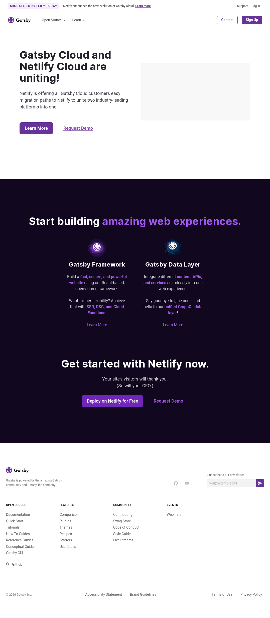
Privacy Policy (251, 594)
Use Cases (68, 547)
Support (242, 6)
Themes (66, 527)
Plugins (65, 521)
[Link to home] (19, 20)
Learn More (36, 128)
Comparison (69, 515)
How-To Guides (18, 534)
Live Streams (123, 540)
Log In (256, 6)
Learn (79, 20)
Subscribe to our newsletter (225, 475)
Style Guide (122, 534)
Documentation (18, 515)
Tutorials (13, 527)
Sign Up (252, 20)
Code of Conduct (126, 527)
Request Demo (78, 128)
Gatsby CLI (14, 553)
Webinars (174, 515)
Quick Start (14, 521)
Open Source (54, 20)
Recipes (66, 534)
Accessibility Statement (103, 594)
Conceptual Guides (20, 547)
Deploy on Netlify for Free (112, 401)
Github (14, 564)
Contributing (122, 515)
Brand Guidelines (143, 594)
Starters (66, 540)
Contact (227, 20)
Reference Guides (19, 540)
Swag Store (122, 521)
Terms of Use (222, 594)
